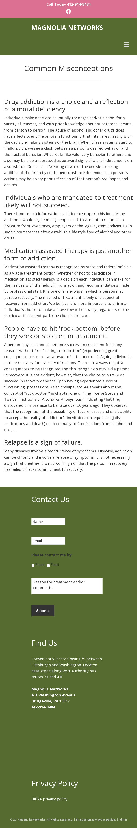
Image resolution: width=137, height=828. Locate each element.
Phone (40, 564)
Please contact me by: (51, 555)
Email (55, 564)
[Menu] (126, 44)
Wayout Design (105, 819)
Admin (123, 819)
